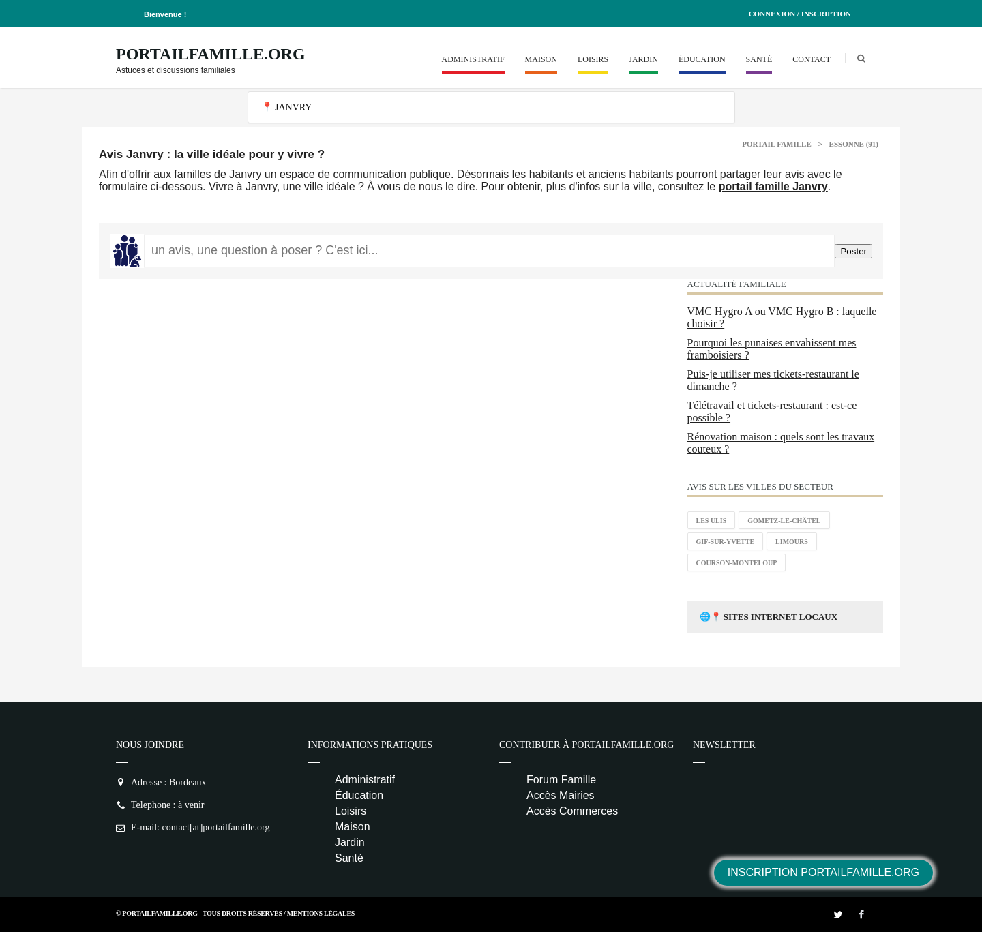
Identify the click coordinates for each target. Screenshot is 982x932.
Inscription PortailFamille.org (823, 872)
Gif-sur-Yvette (725, 541)
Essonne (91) (853, 144)
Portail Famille (777, 144)
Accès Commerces (572, 811)
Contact (811, 59)
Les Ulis (711, 520)
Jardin (643, 59)
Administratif (473, 59)
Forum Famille (561, 779)
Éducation (702, 59)
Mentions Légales (321, 913)
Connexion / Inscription (800, 14)
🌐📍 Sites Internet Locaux (769, 617)
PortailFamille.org (211, 54)
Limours (791, 541)
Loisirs (593, 59)
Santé (759, 59)
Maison (541, 59)
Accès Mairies (560, 795)
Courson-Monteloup (736, 563)
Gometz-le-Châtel (783, 520)
